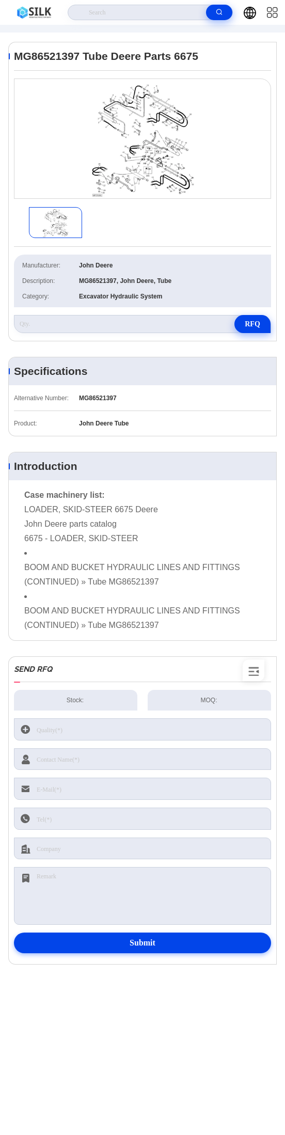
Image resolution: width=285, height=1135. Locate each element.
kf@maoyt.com (145, 1048)
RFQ (252, 324)
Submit (142, 942)
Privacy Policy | (37, 1104)
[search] (219, 12)
